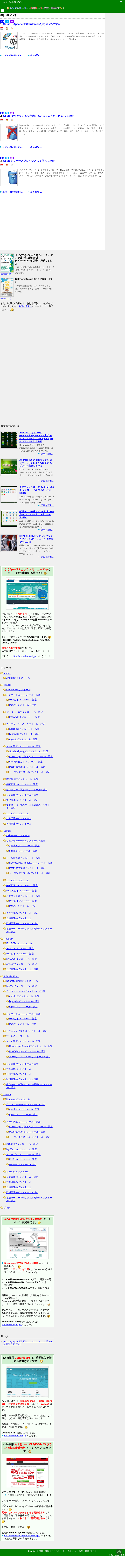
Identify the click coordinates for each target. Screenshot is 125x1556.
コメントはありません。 (13, 55)
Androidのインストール (18, 678)
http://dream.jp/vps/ (12, 1324)
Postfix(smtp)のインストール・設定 (27, 767)
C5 (2, 21)
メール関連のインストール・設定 (23, 746)
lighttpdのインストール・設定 (24, 734)
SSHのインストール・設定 (20, 948)
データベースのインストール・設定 (24, 712)
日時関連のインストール (18, 823)
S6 (11, 21)
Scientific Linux (11, 976)
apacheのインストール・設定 (24, 729)
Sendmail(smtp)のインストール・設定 (28, 751)
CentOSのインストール (18, 689)
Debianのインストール (17, 835)
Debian (7, 830)
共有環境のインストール (18, 818)
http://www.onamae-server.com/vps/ (22, 1535)
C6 (7, 21)
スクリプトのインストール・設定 (23, 694)
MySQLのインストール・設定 (24, 717)
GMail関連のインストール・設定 (26, 761)
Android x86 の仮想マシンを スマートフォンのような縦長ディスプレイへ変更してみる (36, 463)
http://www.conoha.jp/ (15, 1435)
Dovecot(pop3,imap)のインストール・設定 (31, 756)
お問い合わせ (25, 306)
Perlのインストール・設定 (22, 704)
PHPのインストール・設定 (23, 699)
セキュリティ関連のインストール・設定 (26, 789)
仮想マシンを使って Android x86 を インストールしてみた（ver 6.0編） (36, 490)
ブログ (6, 1207)
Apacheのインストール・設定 (21, 964)
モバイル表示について (13, 1)
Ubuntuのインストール (18, 1099)
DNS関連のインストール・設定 (22, 779)
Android (7, 673)
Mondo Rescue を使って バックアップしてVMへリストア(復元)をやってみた (36, 539)
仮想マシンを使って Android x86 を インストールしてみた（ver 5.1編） (36, 514)
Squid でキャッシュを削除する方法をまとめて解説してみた (38, 115)
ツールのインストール (17, 813)
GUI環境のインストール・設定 (22, 784)
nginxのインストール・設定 (23, 739)
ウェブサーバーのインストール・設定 (25, 724)
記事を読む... (47, 453)
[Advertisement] (52, 86)
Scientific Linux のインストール (22, 981)
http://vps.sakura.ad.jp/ (24, 656)
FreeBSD (8, 938)
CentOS (7, 685)
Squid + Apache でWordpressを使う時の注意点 (32, 24)
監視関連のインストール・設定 (22, 800)
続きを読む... (36, 55)
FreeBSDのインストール (19, 943)
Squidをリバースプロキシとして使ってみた (29, 160)
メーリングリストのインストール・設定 (29, 772)
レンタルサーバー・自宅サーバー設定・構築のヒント (73, 1551)
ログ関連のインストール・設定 (22, 794)
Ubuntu (7, 1094)
